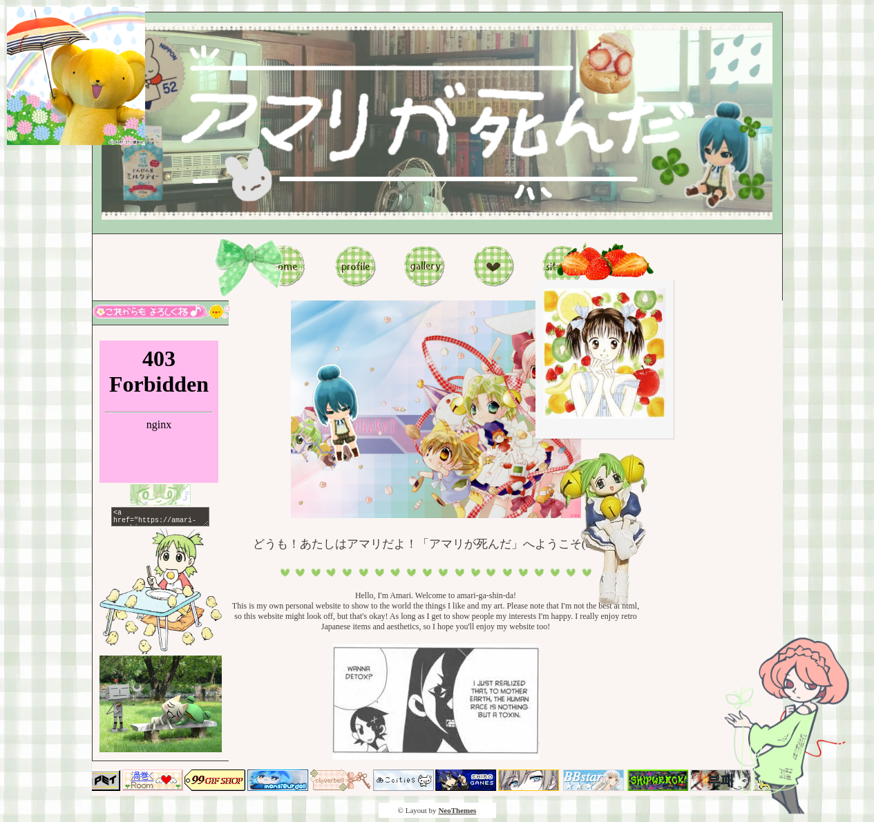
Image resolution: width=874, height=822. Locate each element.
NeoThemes (457, 814)
